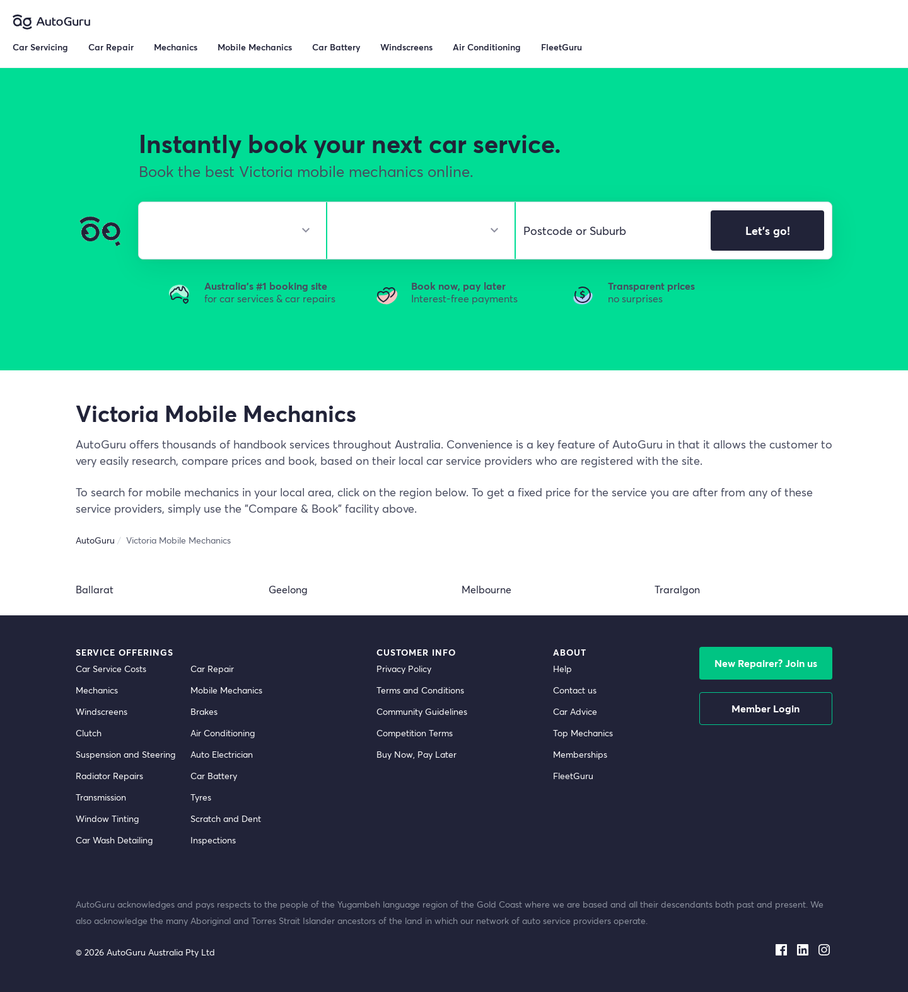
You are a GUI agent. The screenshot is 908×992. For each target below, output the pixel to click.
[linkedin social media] (802, 947)
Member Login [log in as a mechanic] (765, 708)
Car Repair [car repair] (212, 669)
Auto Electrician (221, 754)
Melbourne (486, 589)
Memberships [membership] (580, 754)
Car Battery (213, 776)
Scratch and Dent (225, 818)
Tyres (200, 797)
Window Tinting (107, 818)
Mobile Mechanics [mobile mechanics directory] (226, 690)
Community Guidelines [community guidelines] (421, 711)
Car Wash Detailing (114, 840)
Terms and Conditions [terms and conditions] (420, 690)
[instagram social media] (824, 947)
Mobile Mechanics (255, 47)
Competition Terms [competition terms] (414, 733)
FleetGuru (561, 47)
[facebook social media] (781, 947)
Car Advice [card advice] (575, 711)
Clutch (89, 733)
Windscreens (101, 711)
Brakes (204, 711)
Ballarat (95, 589)
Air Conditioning (222, 733)
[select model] (416, 230)
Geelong (288, 589)
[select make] (227, 230)
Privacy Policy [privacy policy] (403, 669)
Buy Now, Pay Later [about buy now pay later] (416, 754)
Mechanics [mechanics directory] (97, 690)
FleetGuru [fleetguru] (573, 776)
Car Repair (111, 47)
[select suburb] (609, 230)
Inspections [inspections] (213, 840)
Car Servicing (40, 47)
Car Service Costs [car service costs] (111, 669)
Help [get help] (562, 669)
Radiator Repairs (109, 776)
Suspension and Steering (125, 754)
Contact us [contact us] (575, 690)
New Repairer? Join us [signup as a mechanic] (765, 663)
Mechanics (175, 47)
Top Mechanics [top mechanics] (583, 733)
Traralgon (677, 589)
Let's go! (767, 230)
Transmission (101, 797)
